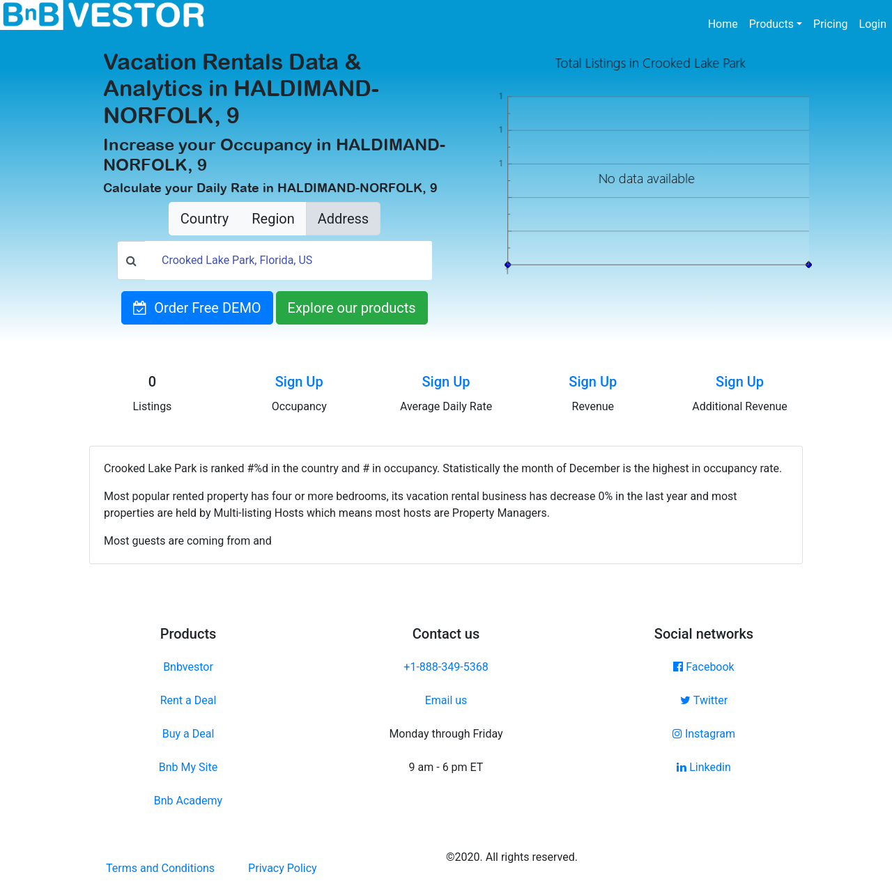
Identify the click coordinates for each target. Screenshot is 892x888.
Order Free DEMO (197, 307)
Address (343, 218)
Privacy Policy (282, 868)
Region (273, 218)
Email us (446, 700)
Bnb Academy (188, 800)
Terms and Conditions (160, 868)
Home (726, 23)
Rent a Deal (188, 700)
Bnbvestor (188, 666)
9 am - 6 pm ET (446, 767)
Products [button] (771, 24)
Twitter (704, 700)
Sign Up (299, 381)
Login (872, 24)
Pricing (830, 24)
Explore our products (352, 307)
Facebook (703, 666)
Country (204, 218)
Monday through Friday (445, 733)
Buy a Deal (188, 733)
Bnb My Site (188, 767)
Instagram (703, 733)
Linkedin (704, 767)
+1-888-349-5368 (445, 666)
